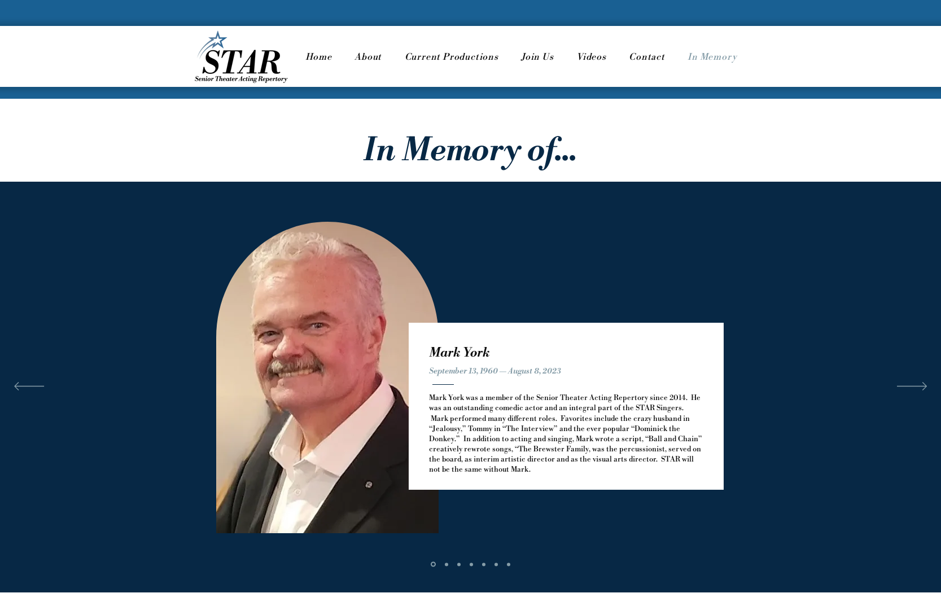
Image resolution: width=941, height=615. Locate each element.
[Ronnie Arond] (446, 564)
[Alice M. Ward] (508, 564)
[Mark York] (433, 564)
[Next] (912, 387)
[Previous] (29, 387)
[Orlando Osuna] (459, 564)
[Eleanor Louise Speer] (483, 564)
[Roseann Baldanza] (496, 564)
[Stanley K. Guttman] (471, 564)
